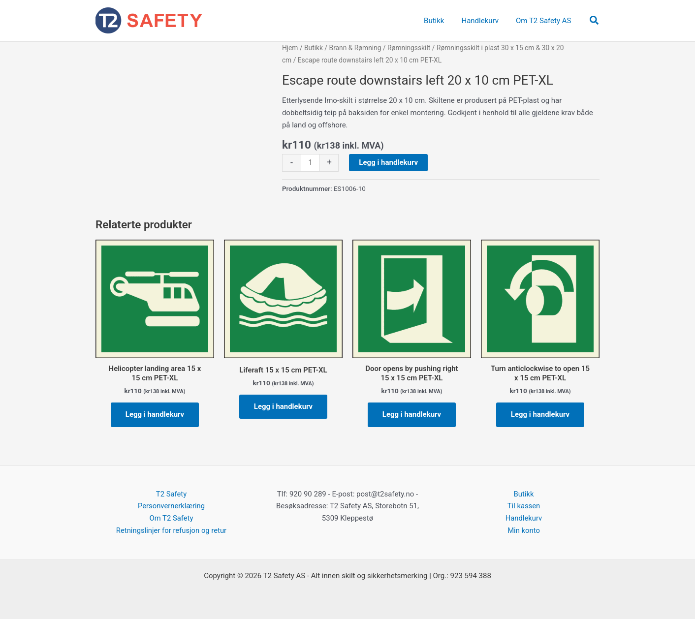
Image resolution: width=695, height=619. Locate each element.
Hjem (290, 48)
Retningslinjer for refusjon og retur (171, 530)
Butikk (313, 48)
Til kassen (523, 506)
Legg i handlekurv (388, 162)
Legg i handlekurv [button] (155, 414)
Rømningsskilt (408, 48)
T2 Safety (171, 494)
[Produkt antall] (310, 163)
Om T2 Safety (171, 518)
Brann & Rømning (355, 48)
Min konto (523, 530)
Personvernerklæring (171, 506)
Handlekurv (523, 518)
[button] (595, 21)
